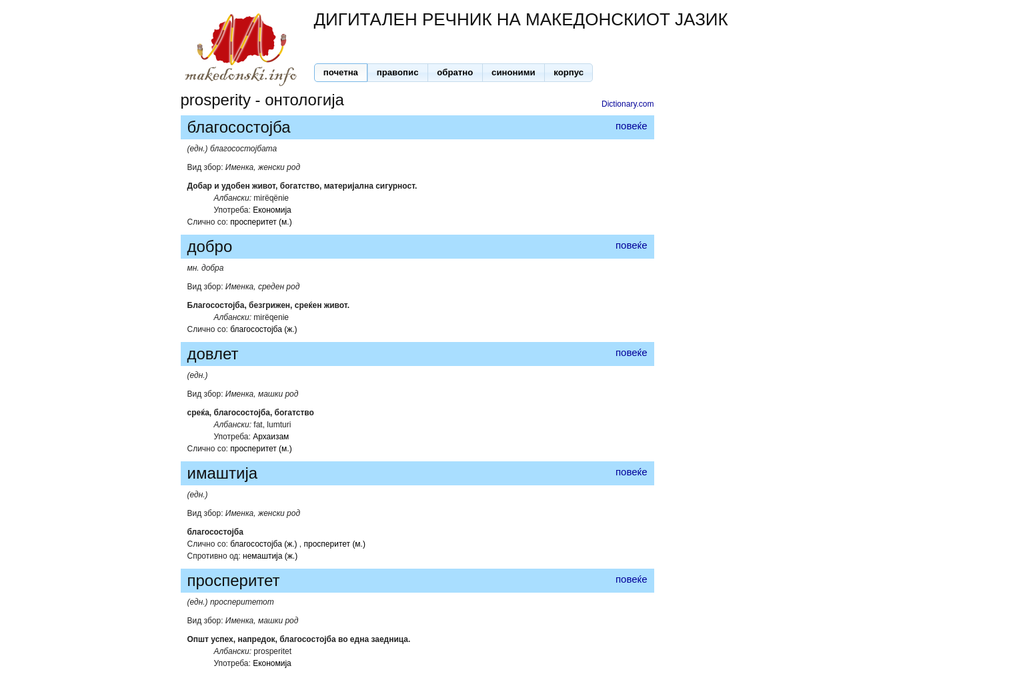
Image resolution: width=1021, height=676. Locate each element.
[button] (341, 72)
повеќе (632, 125)
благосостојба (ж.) (263, 329)
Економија (272, 210)
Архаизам (271, 436)
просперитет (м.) (260, 222)
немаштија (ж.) (270, 556)
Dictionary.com (628, 104)
